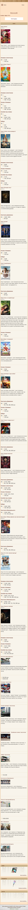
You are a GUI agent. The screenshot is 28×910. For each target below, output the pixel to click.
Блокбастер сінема (6, 112)
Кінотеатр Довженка (7, 215)
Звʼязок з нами (14, 909)
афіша (6, 15)
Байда (3, 121)
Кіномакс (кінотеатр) (7, 57)
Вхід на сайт (14, 13)
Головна (2, 15)
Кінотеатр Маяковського (8, 510)
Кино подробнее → (23, 875)
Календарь (14, 19)
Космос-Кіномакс (6, 102)
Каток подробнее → (23, 901)
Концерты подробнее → (23, 888)
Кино (9, 15)
